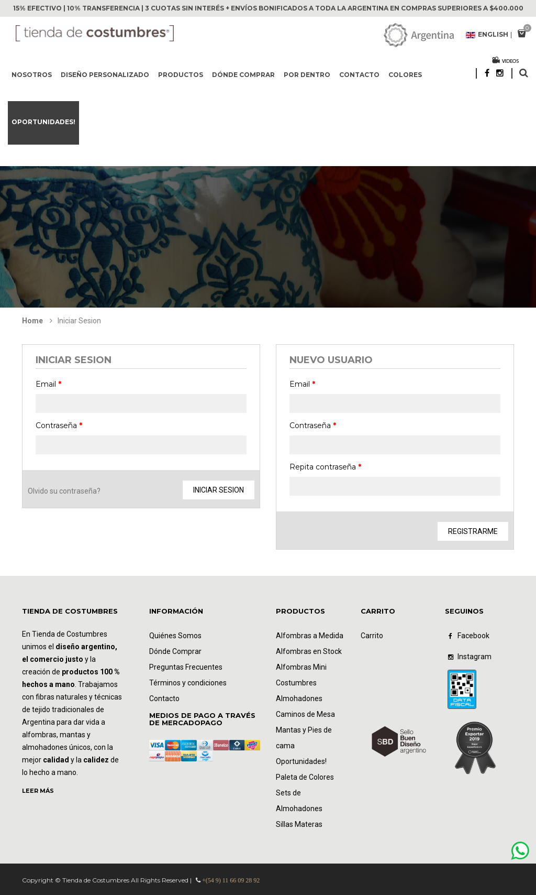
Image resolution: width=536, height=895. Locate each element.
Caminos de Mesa (305, 714)
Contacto (359, 75)
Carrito (372, 635)
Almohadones (299, 698)
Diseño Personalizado (105, 75)
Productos (180, 75)
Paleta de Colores (305, 777)
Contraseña (59, 425)
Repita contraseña (325, 467)
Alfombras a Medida (309, 635)
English (487, 35)
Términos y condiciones (188, 683)
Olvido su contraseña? (64, 491)
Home (32, 320)
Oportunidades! (43, 122)
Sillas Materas (299, 824)
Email (48, 384)
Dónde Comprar (175, 651)
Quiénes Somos (175, 635)
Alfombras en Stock (309, 651)
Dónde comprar (243, 75)
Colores (405, 75)
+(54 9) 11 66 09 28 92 (231, 880)
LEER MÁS (38, 790)
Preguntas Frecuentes (185, 667)
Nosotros (32, 75)
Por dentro (307, 75)
